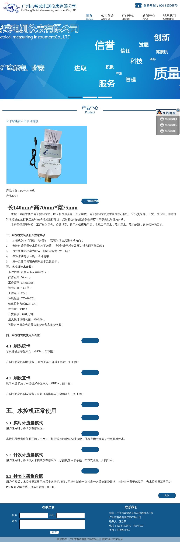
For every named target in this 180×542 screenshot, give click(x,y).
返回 (167, 495)
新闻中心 (149, 17)
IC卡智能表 (13, 121)
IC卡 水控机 (31, 121)
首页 (89, 17)
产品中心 (128, 17)
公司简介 (107, 17)
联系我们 (169, 17)
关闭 (178, 110)
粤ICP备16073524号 (112, 539)
